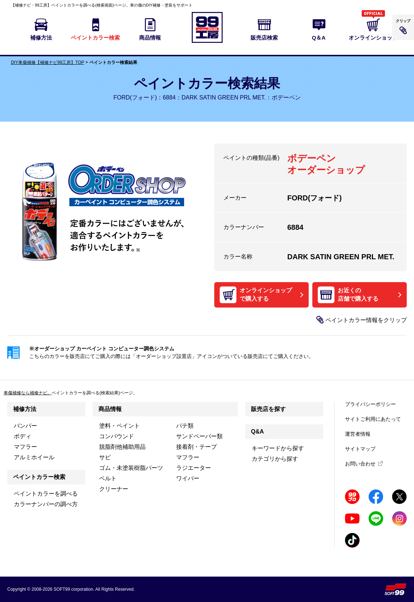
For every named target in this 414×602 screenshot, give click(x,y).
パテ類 (185, 426)
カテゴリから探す (275, 459)
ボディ (22, 436)
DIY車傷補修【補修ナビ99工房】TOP (47, 62)
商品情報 (110, 409)
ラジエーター (193, 468)
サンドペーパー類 (199, 436)
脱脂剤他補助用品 (122, 447)
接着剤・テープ (196, 447)
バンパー (25, 426)
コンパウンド (116, 436)
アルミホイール (34, 457)
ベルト (108, 478)
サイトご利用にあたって (373, 419)
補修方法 (24, 409)
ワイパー (187, 478)
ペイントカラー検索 (39, 477)
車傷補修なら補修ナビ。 (28, 392)
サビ (105, 457)
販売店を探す (268, 409)
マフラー (25, 447)
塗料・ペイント (119, 426)
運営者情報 (357, 434)
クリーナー (113, 489)
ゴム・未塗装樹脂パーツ (131, 468)
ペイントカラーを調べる (46, 494)
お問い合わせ (360, 464)
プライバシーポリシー (370, 404)
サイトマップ (360, 449)
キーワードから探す (278, 448)
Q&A (257, 431)
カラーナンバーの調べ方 (46, 504)
